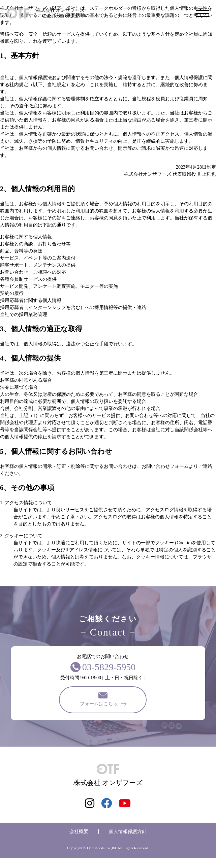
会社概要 (78, 831)
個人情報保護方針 (128, 831)
